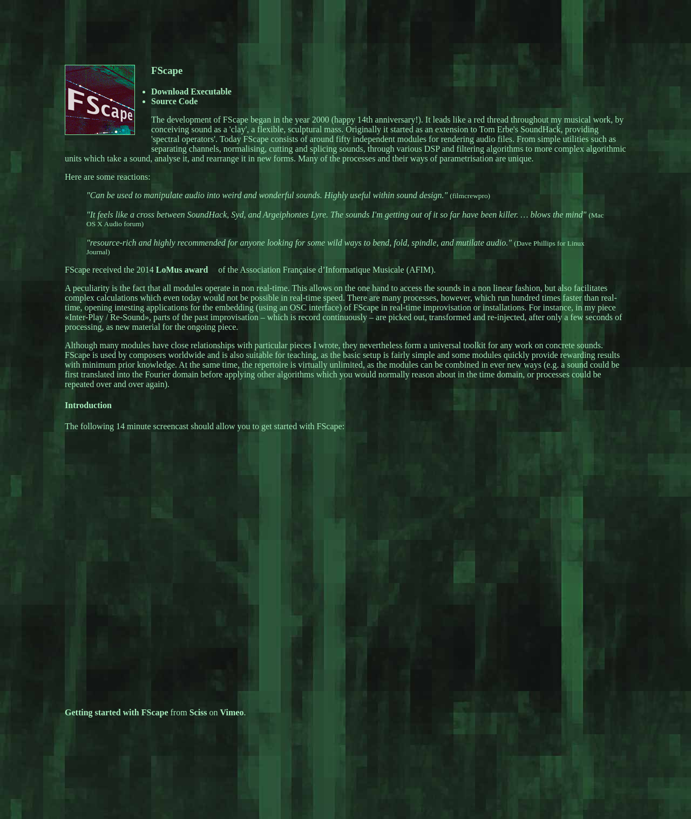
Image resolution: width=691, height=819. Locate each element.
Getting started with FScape (116, 712)
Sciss (198, 712)
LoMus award (182, 269)
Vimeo (232, 712)
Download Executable (191, 91)
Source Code (174, 101)
